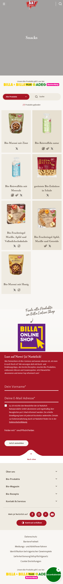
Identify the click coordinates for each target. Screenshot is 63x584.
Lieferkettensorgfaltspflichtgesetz (31, 556)
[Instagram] (39, 514)
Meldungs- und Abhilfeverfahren (31, 546)
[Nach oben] (31, 459)
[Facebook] (32, 514)
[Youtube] (52, 514)
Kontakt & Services (31, 501)
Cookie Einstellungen (31, 561)
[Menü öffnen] (4, 4)
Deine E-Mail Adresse (19, 398)
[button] (58, 570)
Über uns (31, 471)
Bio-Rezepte (31, 494)
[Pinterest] (45, 514)
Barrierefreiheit (30, 541)
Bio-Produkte (31, 479)
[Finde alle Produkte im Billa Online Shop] (31, 337)
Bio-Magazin (31, 486)
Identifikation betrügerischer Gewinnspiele (31, 551)
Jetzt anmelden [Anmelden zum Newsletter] (16, 443)
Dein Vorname (15, 387)
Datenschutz (30, 537)
